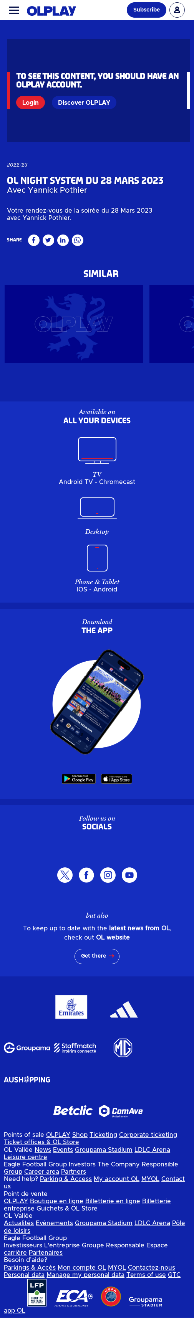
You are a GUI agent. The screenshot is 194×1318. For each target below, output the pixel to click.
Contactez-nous (151, 1271)
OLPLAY (58, 1138)
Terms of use (146, 1278)
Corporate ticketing (148, 1138)
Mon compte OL (82, 1271)
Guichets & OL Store (67, 1212)
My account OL (116, 1182)
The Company (119, 1167)
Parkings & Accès (30, 1271)
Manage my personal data (85, 1278)
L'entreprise (62, 1248)
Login (30, 103)
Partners (73, 1175)
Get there (93, 959)
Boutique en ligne (56, 1204)
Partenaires (46, 1256)
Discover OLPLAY (84, 103)
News (43, 1153)
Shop (80, 1138)
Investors (82, 1167)
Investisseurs (23, 1248)
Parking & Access (66, 1182)
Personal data (24, 1278)
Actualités (19, 1226)
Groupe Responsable (113, 1248)
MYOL (150, 1182)
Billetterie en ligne (112, 1204)
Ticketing (103, 1138)
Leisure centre (25, 1160)
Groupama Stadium (104, 1153)
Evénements (54, 1226)
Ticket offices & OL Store (41, 1145)
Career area (41, 1175)
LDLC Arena (152, 1153)
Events (63, 1153)
